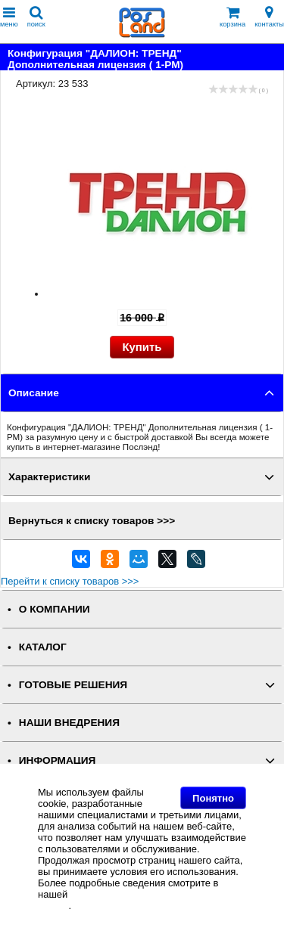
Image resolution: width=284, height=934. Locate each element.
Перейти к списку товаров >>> (70, 581)
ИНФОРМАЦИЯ (57, 760)
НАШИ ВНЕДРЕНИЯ (69, 722)
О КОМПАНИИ (54, 609)
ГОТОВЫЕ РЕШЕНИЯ (73, 684)
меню (9, 17)
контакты (269, 17)
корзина (232, 17)
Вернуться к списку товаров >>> (91, 520)
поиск (36, 17)
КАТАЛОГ (43, 647)
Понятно (213, 798)
